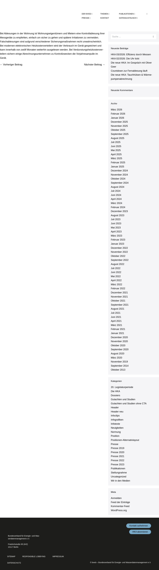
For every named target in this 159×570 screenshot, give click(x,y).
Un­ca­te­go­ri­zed (118, 476)
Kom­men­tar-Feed (120, 506)
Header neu (117, 411)
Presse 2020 (117, 452)
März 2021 (116, 325)
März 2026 (116, 109)
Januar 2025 (117, 166)
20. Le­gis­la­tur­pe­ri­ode (122, 387)
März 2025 (116, 158)
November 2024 (119, 174)
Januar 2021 (117, 333)
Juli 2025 (115, 142)
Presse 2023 (117, 464)
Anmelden (116, 498)
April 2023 (116, 231)
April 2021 (116, 321)
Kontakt (104, 18)
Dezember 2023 (119, 211)
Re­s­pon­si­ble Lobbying (33, 556)
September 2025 (119, 134)
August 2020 (117, 353)
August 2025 (117, 138)
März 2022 (116, 284)
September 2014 (119, 365)
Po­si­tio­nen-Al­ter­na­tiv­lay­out (125, 440)
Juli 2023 (115, 219)
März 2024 (116, 203)
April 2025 (116, 154)
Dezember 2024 (119, 170)
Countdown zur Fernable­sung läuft (129, 70)
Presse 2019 (117, 448)
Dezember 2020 (119, 337)
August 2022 (117, 264)
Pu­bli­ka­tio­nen (127, 14)
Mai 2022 (116, 276)
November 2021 (119, 296)
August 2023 (117, 215)
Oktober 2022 (118, 256)
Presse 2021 (117, 456)
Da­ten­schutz (14, 563)
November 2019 (119, 361)
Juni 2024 (116, 195)
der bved (87, 14)
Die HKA (115, 391)
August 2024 (117, 187)
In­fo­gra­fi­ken (117, 419)
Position (115, 436)
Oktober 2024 (118, 178)
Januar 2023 (117, 243)
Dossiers (115, 395)
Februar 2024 (118, 207)
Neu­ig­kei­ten (117, 428)
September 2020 (119, 349)
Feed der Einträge (120, 502)
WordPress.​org (119, 510)
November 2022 (119, 252)
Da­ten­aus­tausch (128, 18)
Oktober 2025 (118, 130)
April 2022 (116, 280)
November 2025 (119, 126)
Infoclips (115, 415)
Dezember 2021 (119, 292)
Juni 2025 (116, 146)
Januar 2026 (117, 118)
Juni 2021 (116, 317)
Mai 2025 (116, 150)
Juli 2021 (115, 313)
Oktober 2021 (118, 300)
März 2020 (116, 357)
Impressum (58, 556)
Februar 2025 (118, 162)
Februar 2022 (118, 288)
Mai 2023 (116, 227)
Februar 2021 (118, 329)
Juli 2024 (115, 191)
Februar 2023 (118, 239)
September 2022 (119, 260)
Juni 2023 (116, 223)
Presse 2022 (117, 460)
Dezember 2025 (119, 122)
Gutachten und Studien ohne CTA (129, 403)
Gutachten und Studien (123, 399)
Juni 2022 (116, 272)
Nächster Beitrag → (94, 64)
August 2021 (117, 308)
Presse (86, 18)
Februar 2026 (118, 113)
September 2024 (119, 182)
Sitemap (11, 556)
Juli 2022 (115, 268)
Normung (116, 432)
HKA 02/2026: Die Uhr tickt (125, 58)
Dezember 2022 (119, 248)
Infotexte (115, 424)
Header (115, 407)
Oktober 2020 (118, 345)
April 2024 (116, 199)
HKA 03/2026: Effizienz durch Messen (131, 54)
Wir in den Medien (120, 480)
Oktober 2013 (118, 369)
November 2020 (119, 341)
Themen (104, 14)
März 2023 (116, 235)
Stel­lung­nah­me (119, 472)
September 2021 (119, 304)
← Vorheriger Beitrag (11, 64)
